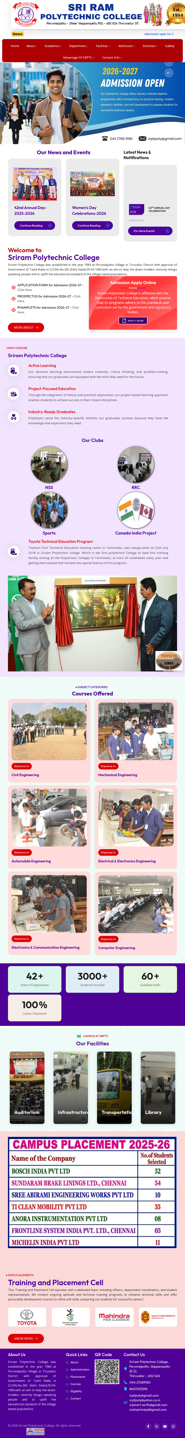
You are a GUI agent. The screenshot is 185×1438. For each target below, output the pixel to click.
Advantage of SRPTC (79, 57)
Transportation (114, 1112)
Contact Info (112, 57)
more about (26, 327)
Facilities (103, 46)
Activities (150, 46)
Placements (77, 1377)
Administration (79, 1369)
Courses (75, 1384)
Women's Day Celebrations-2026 (89, 210)
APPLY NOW (133, 322)
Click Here (24, 290)
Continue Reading (36, 225)
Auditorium (26, 1112)
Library (153, 1112)
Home (15, 46)
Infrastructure (71, 1112)
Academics (53, 46)
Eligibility (76, 1391)
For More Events (151, 231)
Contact (75, 1398)
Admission (127, 46)
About (31, 46)
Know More (26, 1338)
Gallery (170, 46)
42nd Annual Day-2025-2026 (30, 210)
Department (79, 46)
